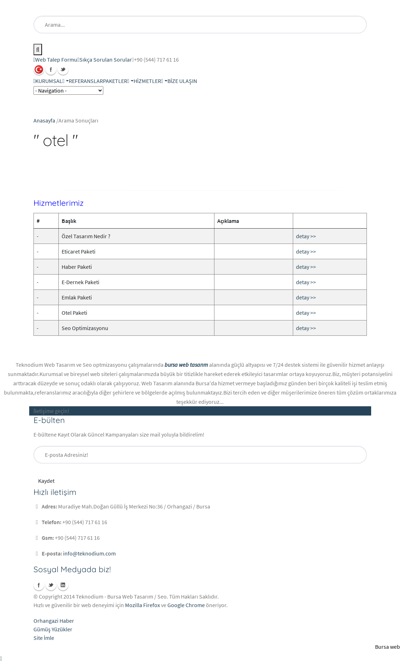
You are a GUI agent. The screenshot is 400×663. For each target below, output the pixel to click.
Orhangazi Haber (53, 620)
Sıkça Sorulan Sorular (104, 59)
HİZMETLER (148, 80)
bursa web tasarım (186, 364)
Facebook (51, 69)
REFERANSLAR (86, 80)
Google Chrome (186, 605)
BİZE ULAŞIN (182, 80)
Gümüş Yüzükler (52, 629)
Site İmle (43, 637)
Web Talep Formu (55, 59)
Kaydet (46, 480)
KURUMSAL (49, 80)
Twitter (63, 69)
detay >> (306, 236)
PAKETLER (116, 80)
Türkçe (38, 69)
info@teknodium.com (89, 553)
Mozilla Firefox (142, 605)
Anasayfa (44, 120)
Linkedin (63, 585)
